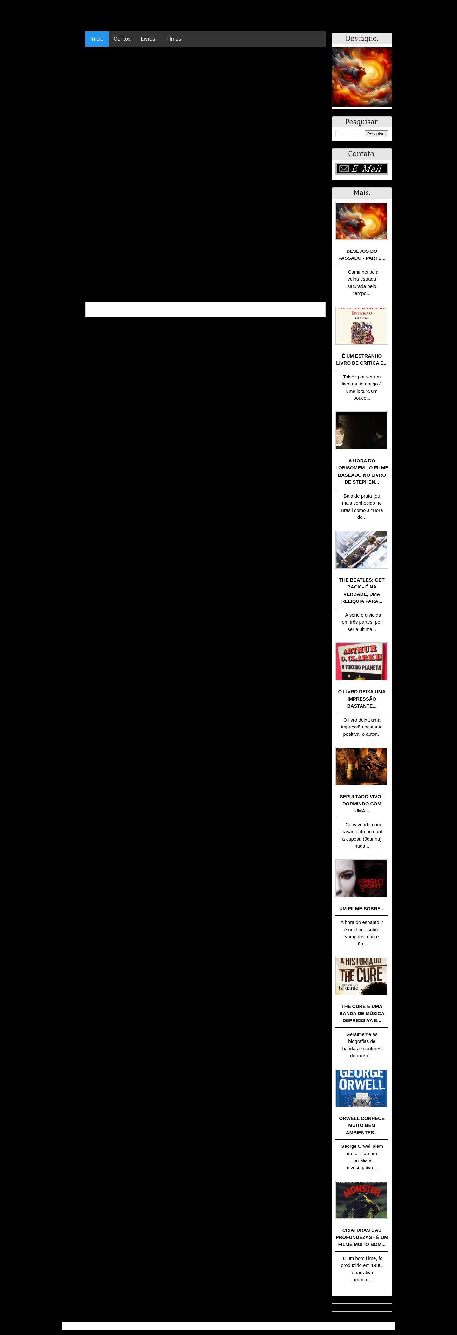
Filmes (173, 39)
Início (96, 39)
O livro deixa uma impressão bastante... (362, 699)
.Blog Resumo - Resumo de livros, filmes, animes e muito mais (136, 1326)
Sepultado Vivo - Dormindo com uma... (362, 803)
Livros (148, 39)
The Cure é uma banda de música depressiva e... (361, 1013)
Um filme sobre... (362, 908)
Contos (122, 39)
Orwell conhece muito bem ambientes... (362, 1125)
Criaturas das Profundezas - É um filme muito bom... (362, 1237)
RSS (387, 1326)
